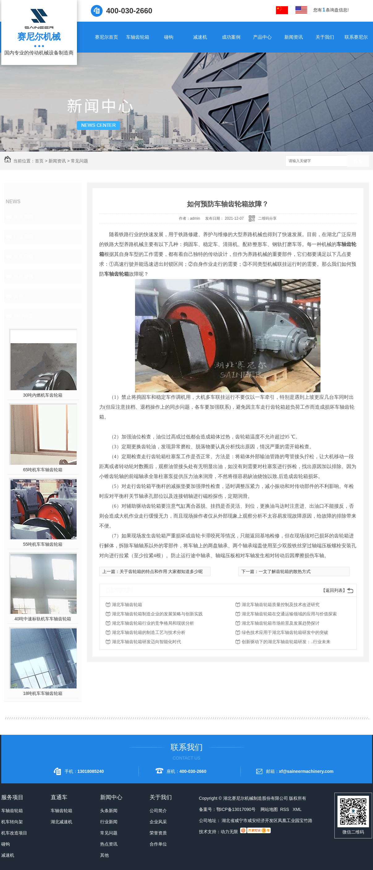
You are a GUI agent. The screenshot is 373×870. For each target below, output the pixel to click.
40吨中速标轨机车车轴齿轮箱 (43, 618)
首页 (39, 160)
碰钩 (168, 37)
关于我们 (325, 37)
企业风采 (158, 821)
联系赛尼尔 (356, 37)
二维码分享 (267, 218)
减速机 (200, 37)
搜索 (358, 161)
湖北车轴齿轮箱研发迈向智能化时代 (146, 641)
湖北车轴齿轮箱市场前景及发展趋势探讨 (281, 623)
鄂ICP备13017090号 (236, 809)
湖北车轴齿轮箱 (127, 604)
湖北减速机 (61, 821)
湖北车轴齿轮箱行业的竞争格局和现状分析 (153, 623)
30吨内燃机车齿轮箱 (43, 395)
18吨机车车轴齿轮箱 (43, 693)
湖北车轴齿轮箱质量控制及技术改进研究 (281, 604)
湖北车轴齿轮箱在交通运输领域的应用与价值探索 (289, 613)
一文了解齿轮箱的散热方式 (285, 571)
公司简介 (158, 810)
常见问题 (79, 160)
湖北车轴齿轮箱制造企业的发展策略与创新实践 (157, 613)
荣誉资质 (158, 832)
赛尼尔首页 (106, 37)
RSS (285, 809)
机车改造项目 (14, 832)
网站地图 (269, 809)
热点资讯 (23, 276)
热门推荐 (23, 316)
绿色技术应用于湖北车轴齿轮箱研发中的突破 (285, 632)
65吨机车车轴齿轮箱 (43, 469)
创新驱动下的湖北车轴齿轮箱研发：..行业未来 (286, 641)
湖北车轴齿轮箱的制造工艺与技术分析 (148, 632)
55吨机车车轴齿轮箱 (43, 544)
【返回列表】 (334, 590)
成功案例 (231, 37)
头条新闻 (23, 217)
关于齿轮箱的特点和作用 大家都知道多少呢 (161, 571)
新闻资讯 (293, 37)
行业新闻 (23, 236)
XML (297, 809)
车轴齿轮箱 (137, 37)
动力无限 (229, 831)
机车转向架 (12, 821)
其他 (18, 296)
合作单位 (158, 844)
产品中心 (262, 37)
